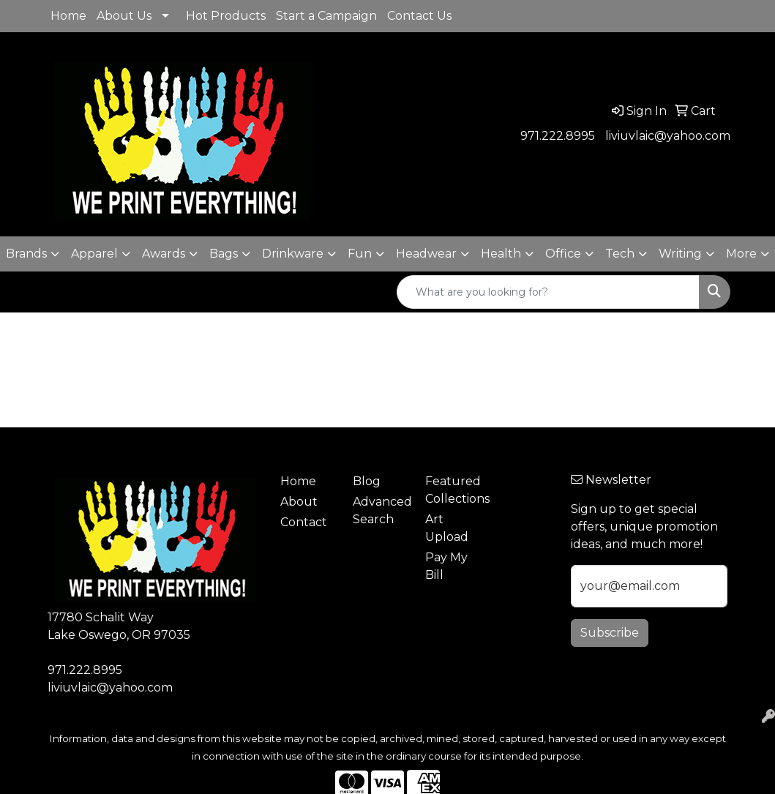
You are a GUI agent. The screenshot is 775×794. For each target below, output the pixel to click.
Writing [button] (680, 254)
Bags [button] (223, 254)
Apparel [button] (94, 254)
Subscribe (609, 633)
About (299, 502)
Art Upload (446, 528)
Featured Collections (452, 490)
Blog (367, 481)
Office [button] (563, 254)
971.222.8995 (557, 136)
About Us (124, 16)
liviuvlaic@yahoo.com (667, 136)
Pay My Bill (446, 566)
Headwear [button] (426, 254)
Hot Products (226, 16)
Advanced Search (380, 510)
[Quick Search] (548, 292)
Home (68, 16)
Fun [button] (360, 254)
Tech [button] (619, 254)
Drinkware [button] (292, 254)
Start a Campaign (326, 16)
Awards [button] (163, 254)
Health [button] (501, 254)
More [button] (741, 254)
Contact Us (419, 16)
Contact (303, 522)
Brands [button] (26, 254)
